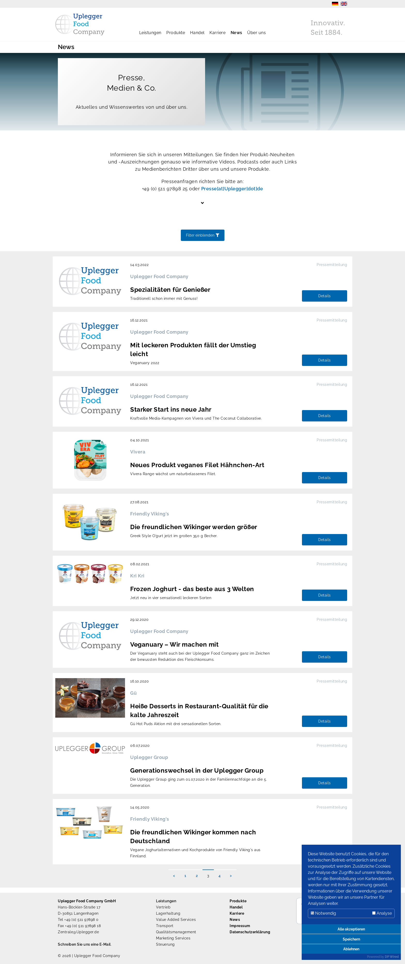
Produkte (175, 32)
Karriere (217, 32)
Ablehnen (351, 949)
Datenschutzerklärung (250, 932)
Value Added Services (176, 920)
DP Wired (392, 957)
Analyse (382, 913)
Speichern (351, 939)
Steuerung (165, 944)
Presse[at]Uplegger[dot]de (232, 188)
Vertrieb (163, 907)
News (236, 32)
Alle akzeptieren (351, 929)
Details (324, 296)
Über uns (256, 32)
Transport (165, 926)
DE (335, 4)
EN (344, 4)
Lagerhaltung (168, 913)
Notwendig (323, 913)
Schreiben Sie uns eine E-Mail (84, 944)
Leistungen (150, 32)
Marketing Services (173, 938)
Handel (197, 32)
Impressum (240, 926)
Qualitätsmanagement (176, 932)
